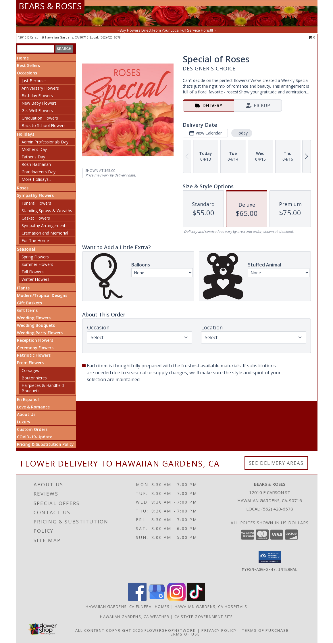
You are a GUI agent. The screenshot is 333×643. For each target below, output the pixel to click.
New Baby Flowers (39, 103)
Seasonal (26, 249)
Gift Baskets (29, 303)
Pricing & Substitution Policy (45, 444)
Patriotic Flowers (34, 355)
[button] (270, 557)
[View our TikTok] (196, 599)
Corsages (30, 370)
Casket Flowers (36, 218)
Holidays (25, 134)
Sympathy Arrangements (45, 225)
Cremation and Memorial (45, 233)
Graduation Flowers (40, 118)
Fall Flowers (33, 272)
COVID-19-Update (34, 436)
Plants (23, 288)
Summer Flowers (37, 264)
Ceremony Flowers (35, 347)
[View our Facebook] (137, 599)
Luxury (23, 422)
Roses (22, 188)
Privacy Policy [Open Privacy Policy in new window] (219, 630)
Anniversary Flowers (40, 88)
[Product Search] (35, 49)
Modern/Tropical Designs (42, 295)
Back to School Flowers (44, 125)
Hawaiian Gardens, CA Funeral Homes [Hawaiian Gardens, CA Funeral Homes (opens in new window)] (128, 606)
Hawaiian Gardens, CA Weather (134, 616)
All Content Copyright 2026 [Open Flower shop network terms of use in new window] (109, 630)
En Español (28, 399)
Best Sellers (28, 65)
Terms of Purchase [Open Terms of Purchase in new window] (265, 630)
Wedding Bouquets (36, 325)
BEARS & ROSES (50, 5)
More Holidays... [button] (36, 179)
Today (242, 133)
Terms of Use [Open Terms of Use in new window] (184, 634)
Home (23, 58)
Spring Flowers (35, 257)
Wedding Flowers (34, 317)
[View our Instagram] (176, 599)
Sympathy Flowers (35, 195)
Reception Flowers (35, 340)
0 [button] (311, 37)
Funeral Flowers (36, 203)
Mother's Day (34, 149)
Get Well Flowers (37, 110)
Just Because (34, 80)
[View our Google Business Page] (157, 599)
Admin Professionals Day (45, 142)
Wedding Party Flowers (40, 332)
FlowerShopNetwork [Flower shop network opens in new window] (170, 630)
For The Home (35, 240)
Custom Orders (32, 429)
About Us (26, 414)
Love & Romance (33, 407)
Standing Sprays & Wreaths (47, 210)
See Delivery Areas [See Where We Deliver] (276, 463)
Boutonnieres (34, 378)
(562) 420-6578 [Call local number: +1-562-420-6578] (110, 37)
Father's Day (33, 157)
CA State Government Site (203, 616)
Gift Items (27, 310)
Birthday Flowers (37, 95)
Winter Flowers (35, 279)
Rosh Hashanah (36, 164)
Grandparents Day (38, 171)
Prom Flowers (30, 362)
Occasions (27, 73)
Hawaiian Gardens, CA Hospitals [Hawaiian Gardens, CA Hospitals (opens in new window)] (211, 606)
